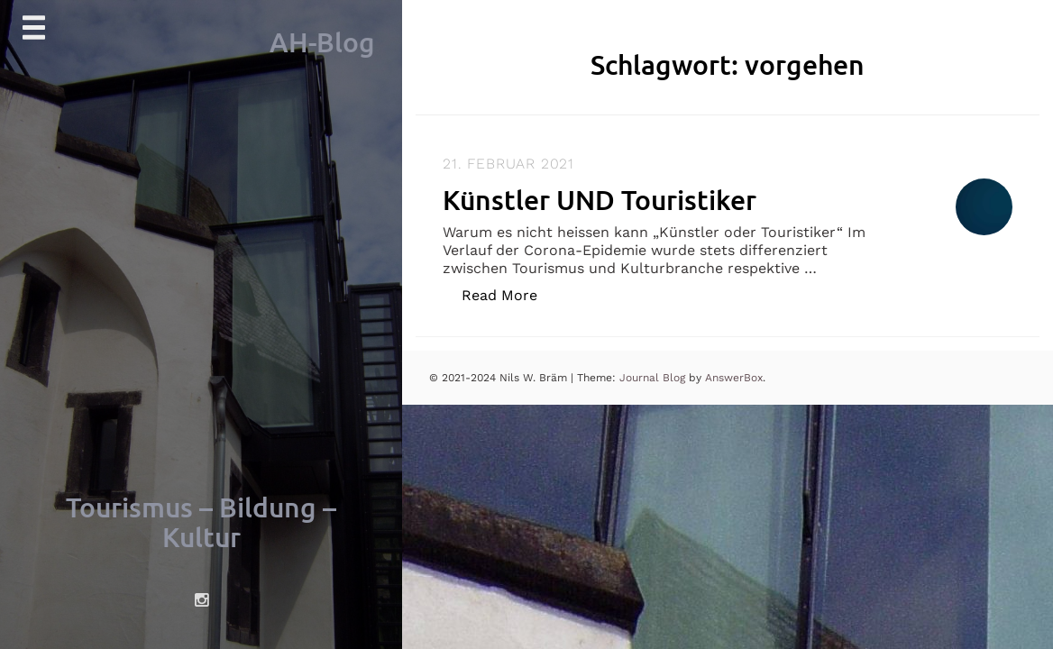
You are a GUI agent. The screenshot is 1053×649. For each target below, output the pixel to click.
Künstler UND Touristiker (599, 199)
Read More (509, 294)
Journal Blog (654, 377)
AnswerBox (734, 377)
